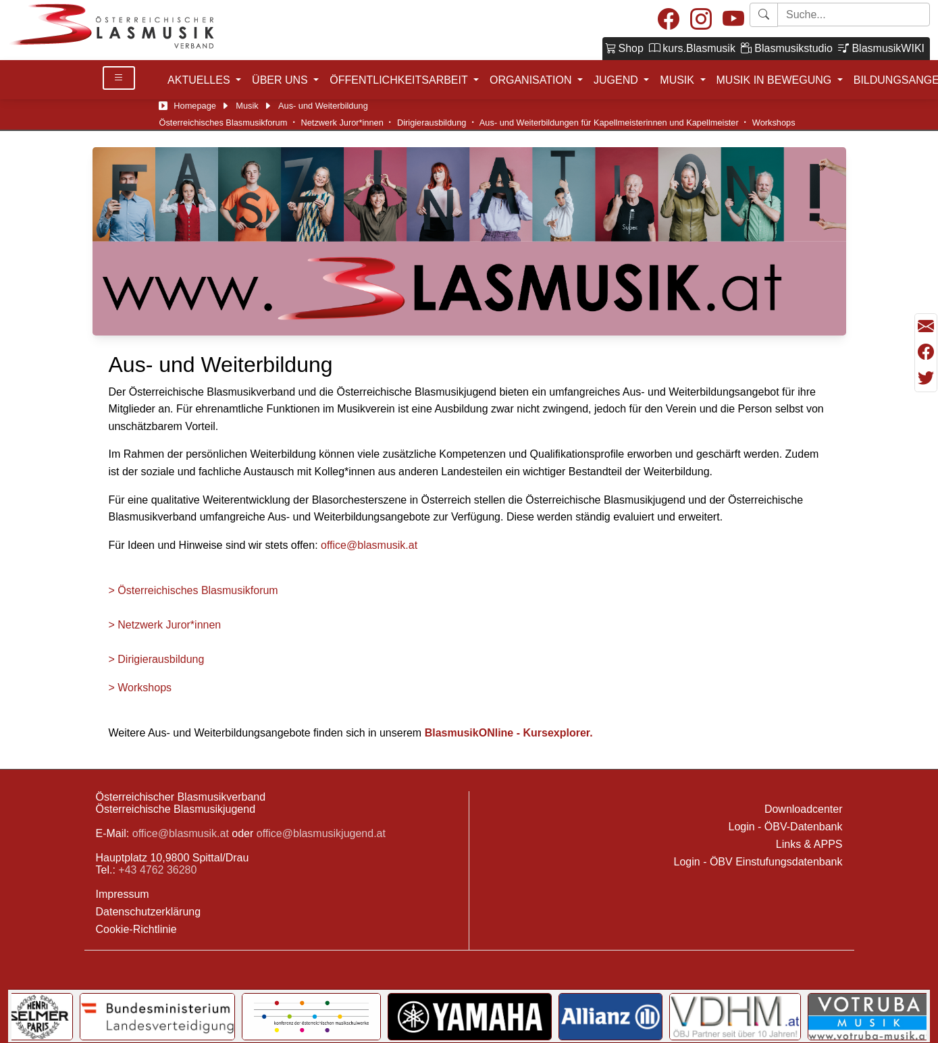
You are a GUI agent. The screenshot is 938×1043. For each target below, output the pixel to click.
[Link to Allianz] (610, 1016)
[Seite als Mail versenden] (926, 327)
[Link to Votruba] (869, 1016)
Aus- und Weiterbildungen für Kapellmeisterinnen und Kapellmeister (609, 122)
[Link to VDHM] (735, 1016)
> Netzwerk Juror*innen (165, 625)
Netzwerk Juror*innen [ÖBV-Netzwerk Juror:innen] (342, 122)
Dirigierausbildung (431, 122)
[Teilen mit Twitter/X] (926, 378)
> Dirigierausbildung (157, 659)
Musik (247, 106)
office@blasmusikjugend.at (321, 833)
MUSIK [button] (678, 80)
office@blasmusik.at (369, 545)
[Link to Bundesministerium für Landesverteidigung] (157, 1016)
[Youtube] (733, 20)
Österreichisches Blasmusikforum (223, 122)
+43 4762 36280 (157, 870)
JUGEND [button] (617, 80)
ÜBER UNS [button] (281, 80)
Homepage (195, 106)
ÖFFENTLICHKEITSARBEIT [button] (400, 80)
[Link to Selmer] (39, 1016)
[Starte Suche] (853, 14)
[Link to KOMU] (311, 1016)
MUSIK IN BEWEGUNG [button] (775, 80)
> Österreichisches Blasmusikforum (193, 590)
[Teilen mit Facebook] (926, 352)
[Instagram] (701, 20)
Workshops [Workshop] (774, 122)
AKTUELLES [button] (200, 80)
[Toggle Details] (119, 78)
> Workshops (140, 687)
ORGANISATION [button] (532, 80)
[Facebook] (668, 20)
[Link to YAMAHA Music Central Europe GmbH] (469, 1016)
